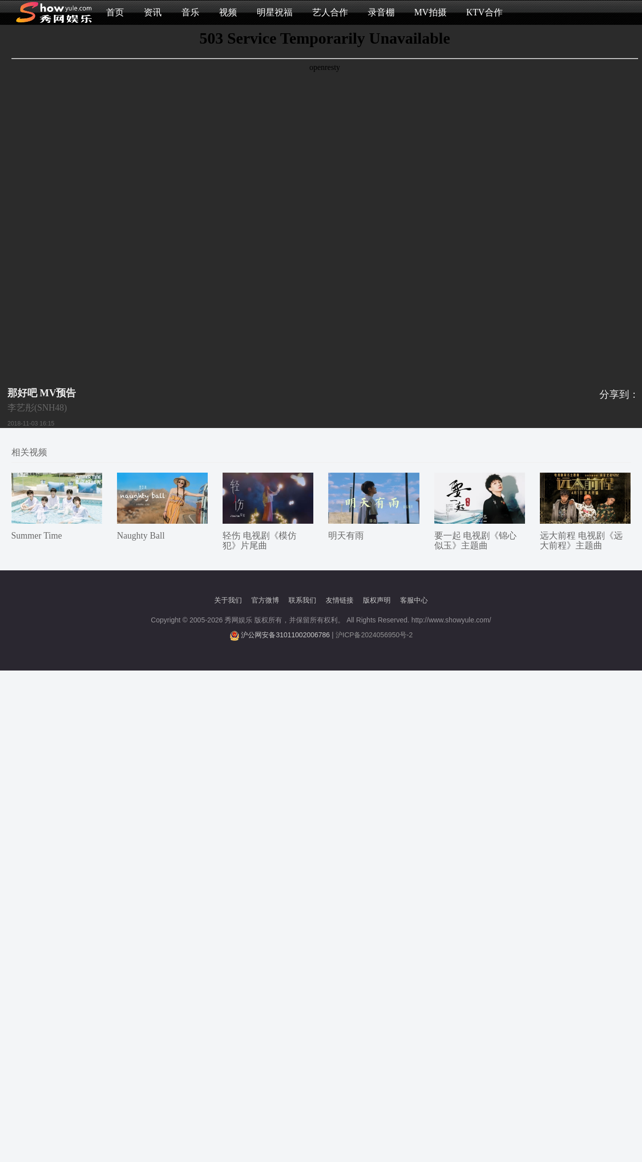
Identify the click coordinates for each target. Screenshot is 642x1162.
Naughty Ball (141, 536)
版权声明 (377, 600)
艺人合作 (330, 12)
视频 (228, 12)
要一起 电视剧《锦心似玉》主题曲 (475, 540)
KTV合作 (485, 12)
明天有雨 (346, 536)
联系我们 (302, 600)
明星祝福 (274, 12)
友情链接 (339, 600)
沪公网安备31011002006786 (285, 635)
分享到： (619, 394)
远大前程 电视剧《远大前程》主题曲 (581, 540)
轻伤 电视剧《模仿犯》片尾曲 (259, 540)
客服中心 (414, 600)
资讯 (153, 12)
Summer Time (36, 536)
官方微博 (265, 600)
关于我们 (228, 600)
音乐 (190, 12)
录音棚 (381, 12)
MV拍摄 (430, 12)
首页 (115, 12)
